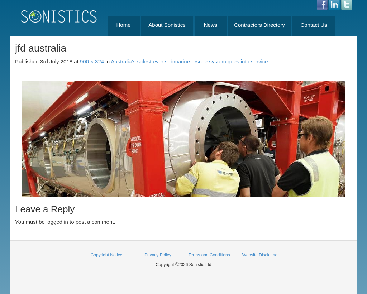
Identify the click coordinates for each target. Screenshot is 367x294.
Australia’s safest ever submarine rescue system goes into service (189, 61)
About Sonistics (166, 25)
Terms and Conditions (209, 254)
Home (123, 25)
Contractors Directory (259, 25)
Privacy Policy (157, 254)
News (211, 25)
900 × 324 (92, 61)
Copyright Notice (107, 254)
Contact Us (313, 25)
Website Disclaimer (260, 254)
